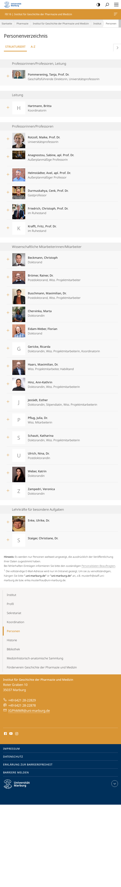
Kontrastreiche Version (97, 4)
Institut (97, 23)
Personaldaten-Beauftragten (98, 566)
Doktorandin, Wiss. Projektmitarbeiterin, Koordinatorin (64, 348)
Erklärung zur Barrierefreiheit (28, 764)
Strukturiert (15, 47)
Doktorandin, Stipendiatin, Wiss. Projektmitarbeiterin (62, 401)
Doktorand (43, 259)
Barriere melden (16, 772)
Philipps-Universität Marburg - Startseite (14, 4)
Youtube (11, 734)
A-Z (33, 47)
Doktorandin (40, 312)
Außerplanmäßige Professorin (51, 156)
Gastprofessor (48, 192)
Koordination (15, 622)
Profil (10, 604)
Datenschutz (13, 756)
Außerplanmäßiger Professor (49, 174)
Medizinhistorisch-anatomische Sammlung (35, 658)
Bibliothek (13, 649)
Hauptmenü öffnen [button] (115, 4)
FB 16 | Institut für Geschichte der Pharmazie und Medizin (115, 15)
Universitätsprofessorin (44, 138)
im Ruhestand (48, 209)
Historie (12, 640)
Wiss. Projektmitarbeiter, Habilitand (51, 365)
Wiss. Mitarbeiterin (40, 419)
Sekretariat (14, 613)
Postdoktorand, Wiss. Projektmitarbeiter (54, 276)
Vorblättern (116, 47)
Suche (106, 4)
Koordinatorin (39, 107)
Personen (13, 631)
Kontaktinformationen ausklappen (114, 783)
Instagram (17, 734)
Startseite (7, 23)
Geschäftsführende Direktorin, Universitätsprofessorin (63, 75)
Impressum (11, 748)
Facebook (5, 734)
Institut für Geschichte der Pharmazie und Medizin (61, 23)
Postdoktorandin (39, 454)
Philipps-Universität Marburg (19, 786)
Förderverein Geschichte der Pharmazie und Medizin (42, 667)
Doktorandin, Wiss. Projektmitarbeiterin (54, 383)
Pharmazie (22, 23)
